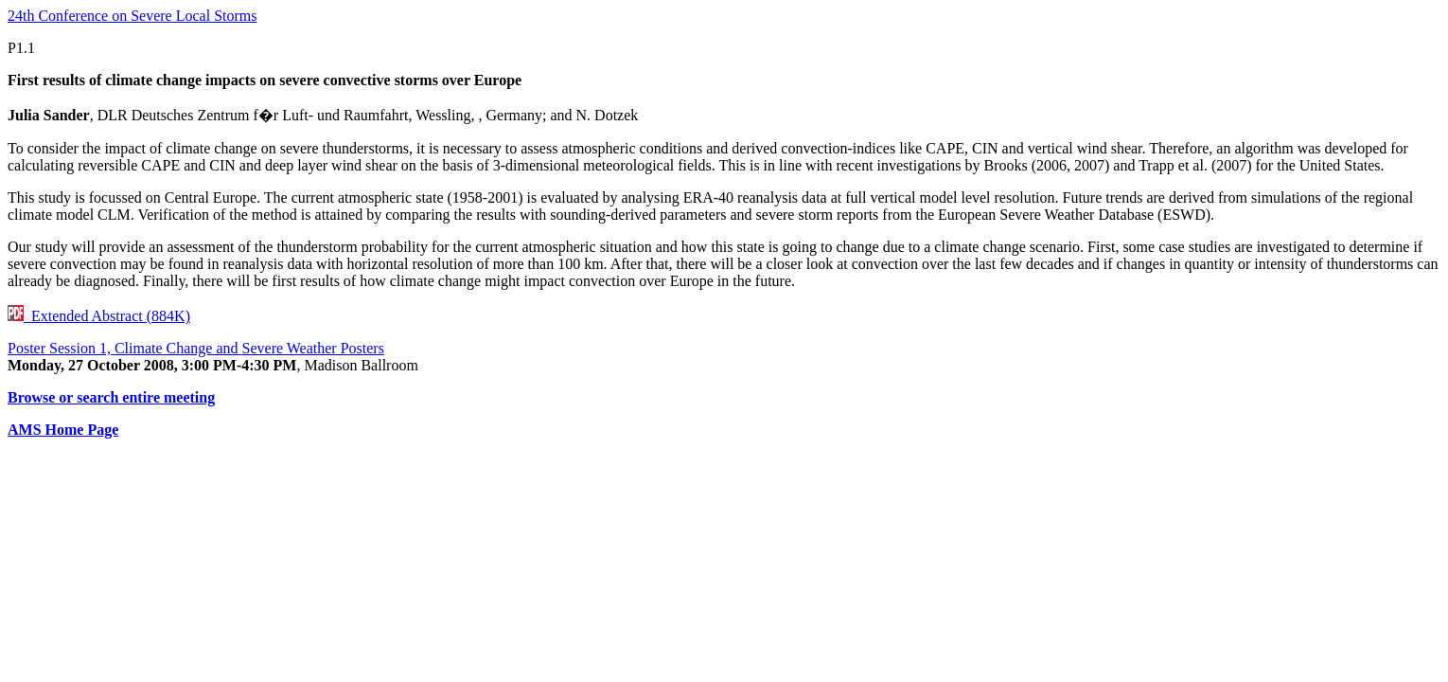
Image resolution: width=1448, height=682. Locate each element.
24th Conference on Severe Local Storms (132, 16)
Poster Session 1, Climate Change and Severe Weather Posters (196, 348)
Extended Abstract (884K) (99, 316)
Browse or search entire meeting (111, 397)
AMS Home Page (63, 430)
